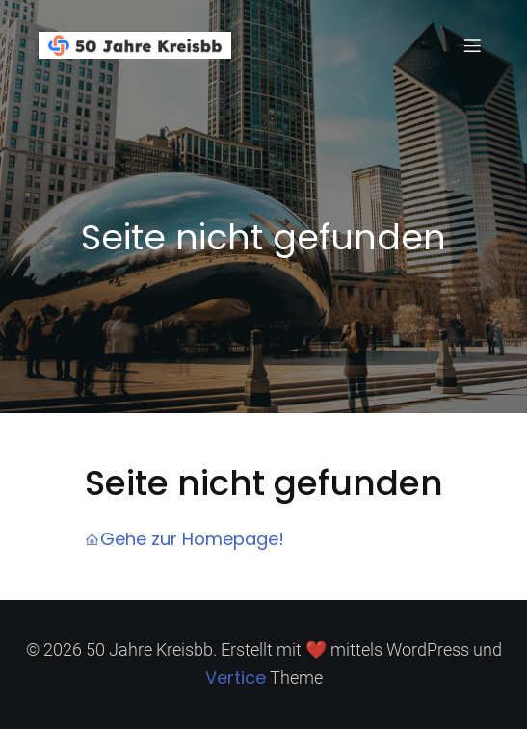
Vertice (235, 677)
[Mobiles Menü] (472, 45)
